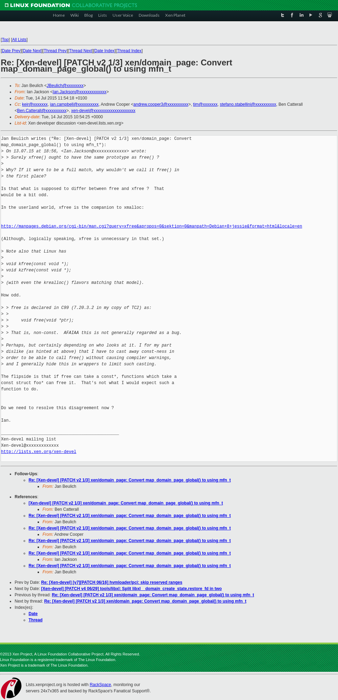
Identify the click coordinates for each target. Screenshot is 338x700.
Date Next (32, 50)
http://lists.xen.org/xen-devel (38, 452)
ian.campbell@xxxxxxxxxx (74, 104)
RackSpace (100, 684)
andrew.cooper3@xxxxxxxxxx (161, 104)
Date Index (104, 50)
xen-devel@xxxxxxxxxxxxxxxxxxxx (103, 110)
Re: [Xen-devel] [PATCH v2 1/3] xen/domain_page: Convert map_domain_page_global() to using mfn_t (130, 480)
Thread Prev (55, 50)
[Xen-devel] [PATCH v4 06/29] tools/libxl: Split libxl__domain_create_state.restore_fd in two (131, 588)
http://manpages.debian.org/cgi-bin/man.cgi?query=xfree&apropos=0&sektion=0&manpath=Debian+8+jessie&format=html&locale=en (151, 226)
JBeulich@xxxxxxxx (65, 85)
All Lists (19, 39)
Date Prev (11, 50)
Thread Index (129, 50)
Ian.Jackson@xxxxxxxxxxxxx (79, 91)
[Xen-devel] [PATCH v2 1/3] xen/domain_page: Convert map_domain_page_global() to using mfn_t (126, 503)
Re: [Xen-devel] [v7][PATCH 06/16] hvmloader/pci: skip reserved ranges (111, 582)
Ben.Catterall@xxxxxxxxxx (42, 110)
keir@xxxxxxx (35, 104)
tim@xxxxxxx (205, 104)
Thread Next (80, 50)
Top (5, 39)
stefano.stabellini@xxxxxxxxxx (248, 104)
